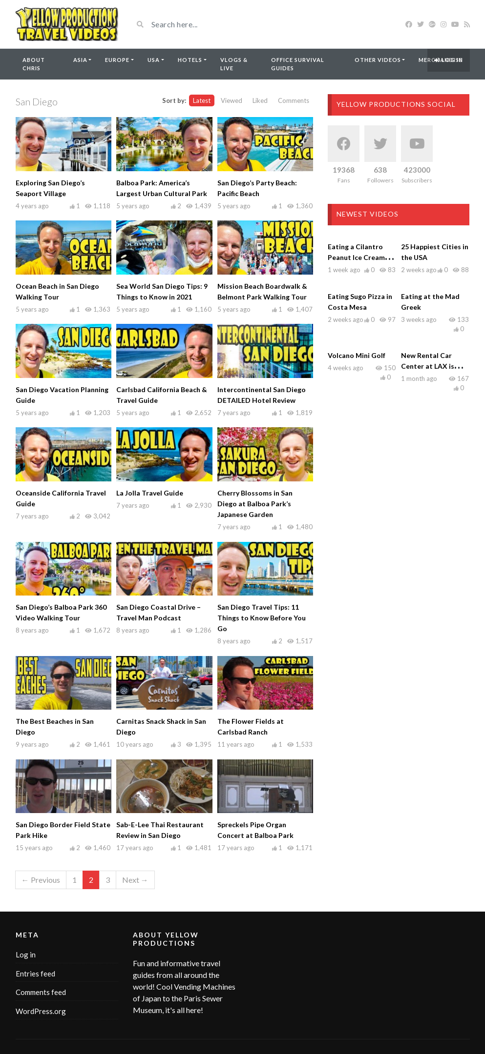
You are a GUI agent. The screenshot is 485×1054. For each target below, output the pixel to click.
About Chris (33, 64)
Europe (117, 60)
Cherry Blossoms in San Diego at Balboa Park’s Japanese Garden (255, 503)
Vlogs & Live (234, 64)
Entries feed (35, 973)
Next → (135, 879)
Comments (293, 100)
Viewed (231, 100)
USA (154, 60)
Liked (260, 100)
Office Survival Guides (297, 64)
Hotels (190, 60)
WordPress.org (41, 1011)
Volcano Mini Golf (356, 355)
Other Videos (378, 60)
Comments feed (41, 992)
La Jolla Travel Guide (149, 493)
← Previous (40, 879)
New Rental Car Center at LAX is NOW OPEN (427, 366)
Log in (448, 60)
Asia (80, 60)
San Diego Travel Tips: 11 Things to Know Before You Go (261, 618)
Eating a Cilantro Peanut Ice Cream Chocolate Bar (356, 257)
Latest (202, 100)
